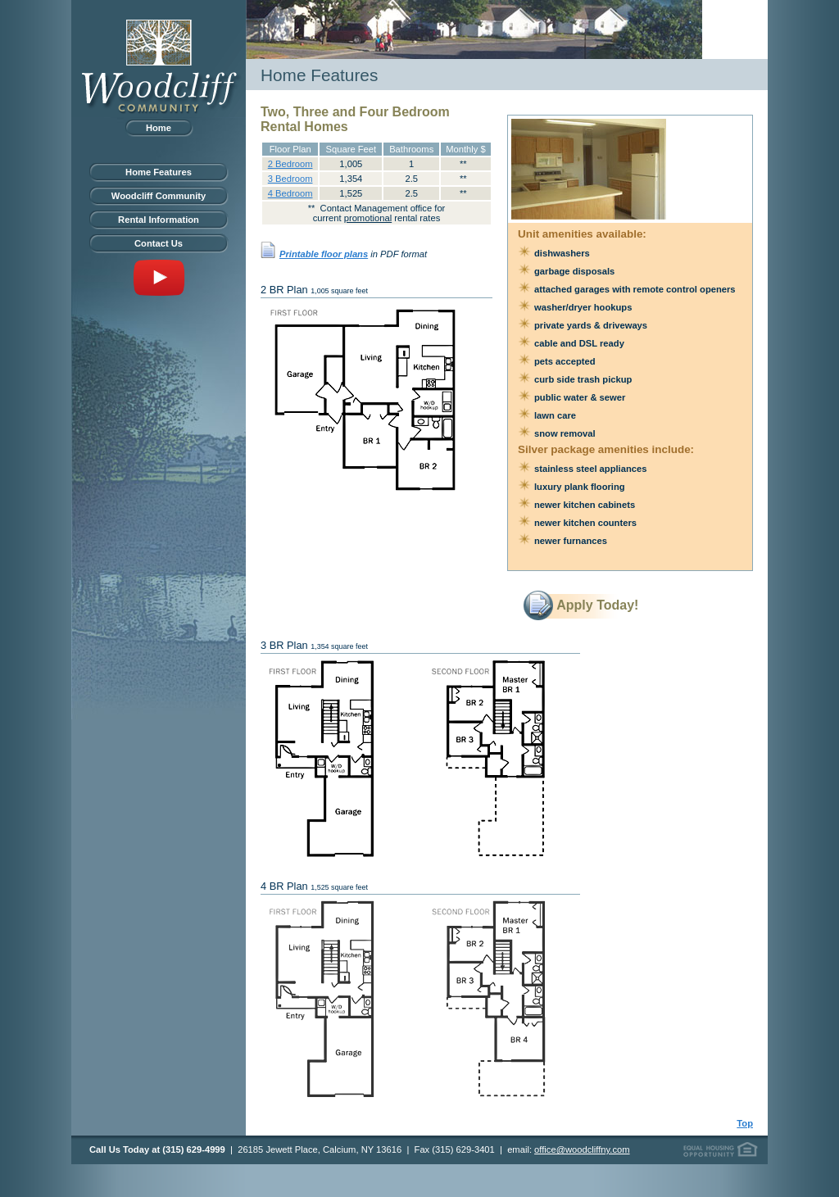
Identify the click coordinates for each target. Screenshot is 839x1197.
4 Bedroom (290, 193)
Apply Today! (597, 605)
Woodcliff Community (158, 196)
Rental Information (158, 219)
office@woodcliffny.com (581, 1149)
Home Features (158, 172)
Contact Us (158, 243)
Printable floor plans (323, 254)
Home (158, 128)
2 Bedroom (290, 164)
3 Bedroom (290, 179)
